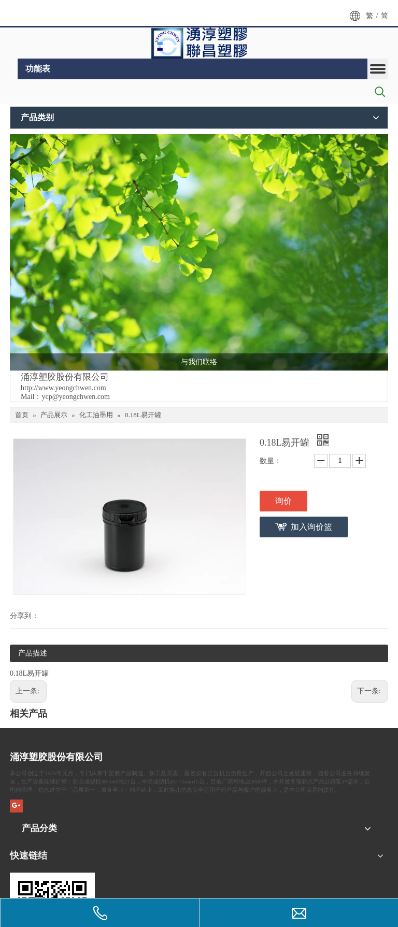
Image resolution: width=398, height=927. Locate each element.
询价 (283, 500)
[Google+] (16, 805)
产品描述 (32, 653)
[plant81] (199, 252)
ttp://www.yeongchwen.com (65, 388)
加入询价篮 (311, 526)
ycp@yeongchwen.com (75, 397)
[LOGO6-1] (199, 43)
